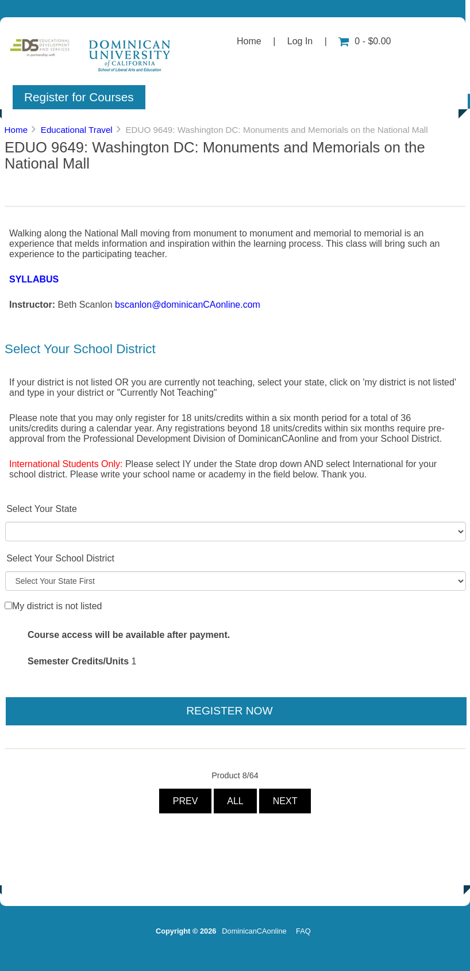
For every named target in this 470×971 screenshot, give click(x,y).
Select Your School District (60, 558)
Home (249, 41)
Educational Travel (77, 130)
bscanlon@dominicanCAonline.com (187, 304)
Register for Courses (79, 97)
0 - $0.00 (364, 41)
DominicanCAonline (254, 931)
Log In (300, 41)
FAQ (303, 931)
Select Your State (41, 509)
